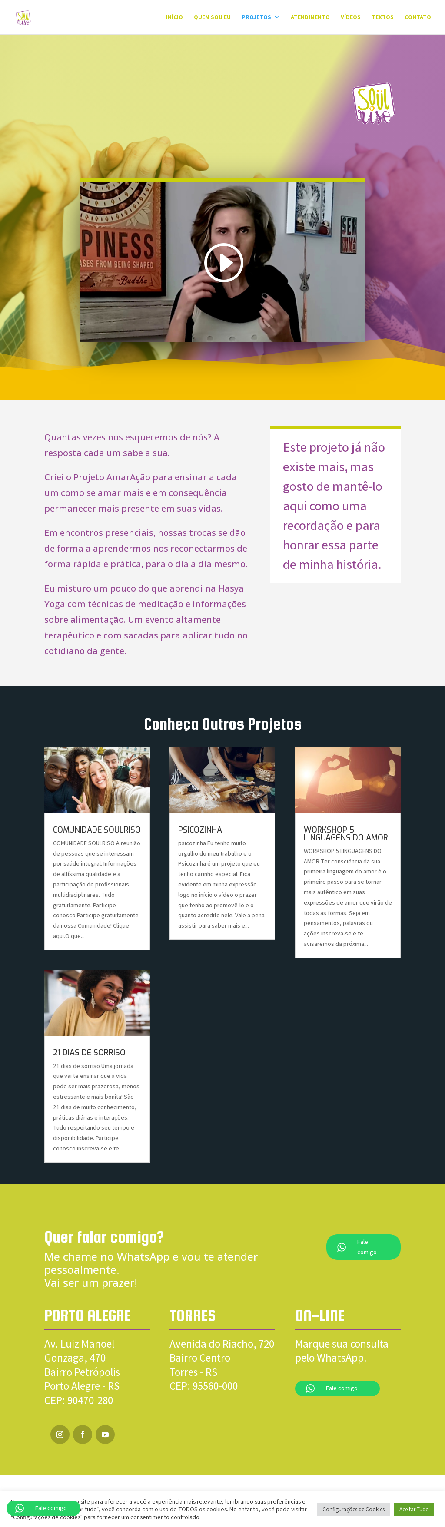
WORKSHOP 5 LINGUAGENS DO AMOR (346, 834)
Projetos (256, 17)
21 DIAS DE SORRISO (89, 1053)
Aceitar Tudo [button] (414, 1509)
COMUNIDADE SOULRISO (97, 830)
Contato (418, 17)
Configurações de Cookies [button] (353, 1509)
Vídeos (351, 17)
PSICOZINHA (200, 830)
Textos (383, 17)
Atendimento (310, 17)
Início (174, 17)
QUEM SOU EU (212, 17)
